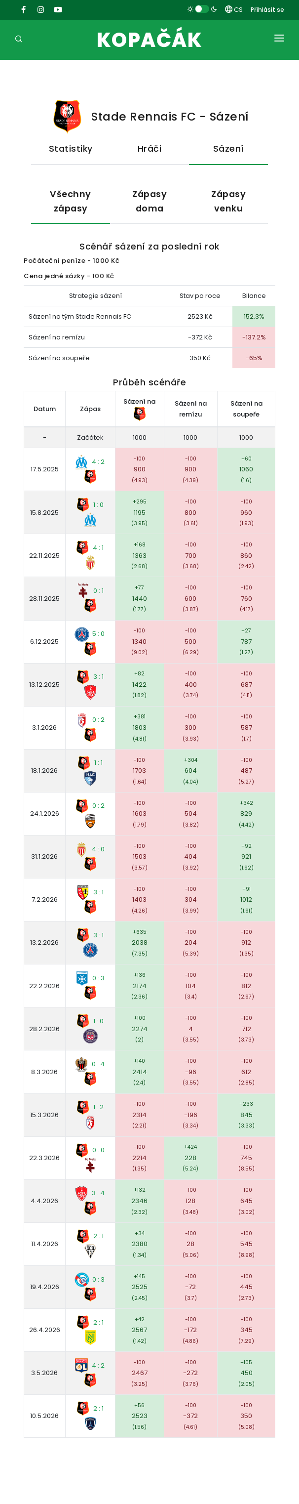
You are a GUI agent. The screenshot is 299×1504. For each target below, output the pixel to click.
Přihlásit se (267, 9)
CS (234, 9)
